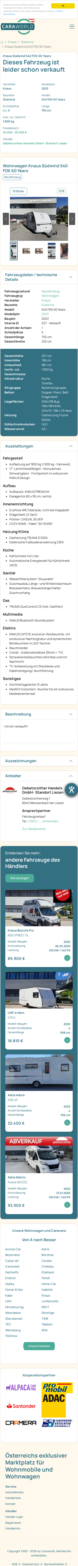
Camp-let (12, 1261)
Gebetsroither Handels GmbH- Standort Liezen (35, 143)
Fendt (46, 1278)
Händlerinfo (12, 1528)
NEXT (45, 1307)
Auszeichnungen (20, 760)
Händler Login (14, 1517)
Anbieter (13, 775)
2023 (45, 314)
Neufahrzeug (51, 291)
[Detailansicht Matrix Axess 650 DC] (39, 1175)
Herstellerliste (14, 1492)
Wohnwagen (50, 296)
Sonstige (48, 1313)
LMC (8, 1301)
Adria (45, 1249)
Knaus (46, 300)
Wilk (45, 1330)
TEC (8, 1324)
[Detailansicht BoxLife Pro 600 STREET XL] (39, 928)
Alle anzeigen (19, 878)
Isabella (47, 1289)
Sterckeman (13, 1318)
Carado (47, 1261)
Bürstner (48, 1255)
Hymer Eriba (13, 1289)
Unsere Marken (39, 1346)
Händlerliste (13, 1498)
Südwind (48, 305)
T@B (45, 1318)
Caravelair (12, 1266)
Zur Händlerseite (34, 829)
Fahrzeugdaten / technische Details (31, 277)
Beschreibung (18, 714)
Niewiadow (13, 1313)
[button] (6, 219)
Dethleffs (11, 1272)
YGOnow (11, 1336)
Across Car (13, 1249)
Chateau (48, 1266)
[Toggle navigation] (72, 27)
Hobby (9, 1284)
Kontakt (10, 1504)
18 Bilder (19, 191)
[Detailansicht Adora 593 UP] (39, 1093)
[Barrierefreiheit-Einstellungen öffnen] (71, 789)
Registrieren (13, 1523)
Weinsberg (13, 1330)
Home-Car (49, 1284)
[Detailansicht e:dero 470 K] (39, 1010)
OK (63, 5)
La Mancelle (50, 1301)
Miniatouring (14, 1307)
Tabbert (47, 1324)
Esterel (10, 1278)
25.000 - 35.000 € (15, 132)
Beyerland (12, 1255)
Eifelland (48, 1272)
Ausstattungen (19, 446)
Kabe (8, 1295)
